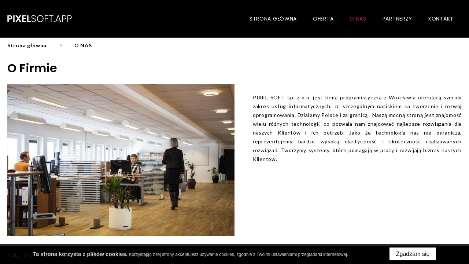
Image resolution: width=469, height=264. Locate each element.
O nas (358, 18)
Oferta (323, 18)
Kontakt (441, 18)
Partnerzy (397, 18)
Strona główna (273, 18)
